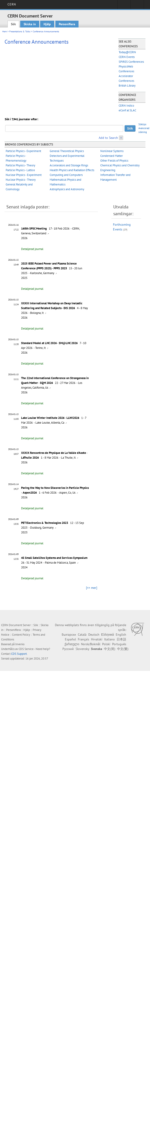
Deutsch (93, 634)
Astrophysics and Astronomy (67, 189)
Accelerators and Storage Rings (69, 165)
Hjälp (47, 24)
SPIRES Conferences (131, 62)
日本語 (121, 639)
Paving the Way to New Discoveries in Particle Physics (55, 488)
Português (119, 644)
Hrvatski (96, 639)
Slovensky (82, 649)
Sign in (124, 6)
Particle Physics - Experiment (23, 151)
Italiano (109, 639)
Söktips (142, 124)
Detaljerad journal (32, 249)
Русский (68, 649)
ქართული (71, 644)
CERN (11, 4)
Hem (4, 31)
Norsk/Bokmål (90, 644)
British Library (127, 85)
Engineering (107, 170)
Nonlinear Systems (111, 151)
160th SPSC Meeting (34, 228)
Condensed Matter (111, 156)
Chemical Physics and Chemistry (120, 165)
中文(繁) (122, 649)
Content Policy (21, 635)
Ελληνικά (107, 634)
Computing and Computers (66, 175)
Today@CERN (127, 52)
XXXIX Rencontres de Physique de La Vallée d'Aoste (53, 453)
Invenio (20, 644)
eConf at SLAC (127, 110)
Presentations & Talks (19, 31)
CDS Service (26, 649)
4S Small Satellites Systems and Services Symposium (54, 558)
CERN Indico (126, 105)
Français (83, 639)
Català (82, 634)
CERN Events (127, 57)
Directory (137, 6)
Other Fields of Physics (114, 160)
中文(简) (109, 649)
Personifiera (67, 24)
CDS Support (19, 654)
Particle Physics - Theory (20, 165)
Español (70, 639)
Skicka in (30, 24)
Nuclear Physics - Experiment (24, 175)
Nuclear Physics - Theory (21, 180)
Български (69, 634)
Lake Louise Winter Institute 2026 (42, 418)
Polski (106, 644)
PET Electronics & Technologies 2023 (44, 523)
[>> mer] (91, 588)
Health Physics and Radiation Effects (72, 170)
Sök (13, 24)
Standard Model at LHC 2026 (39, 343)
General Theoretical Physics (67, 151)
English (121, 634)
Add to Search (108, 138)
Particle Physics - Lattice (20, 170)
